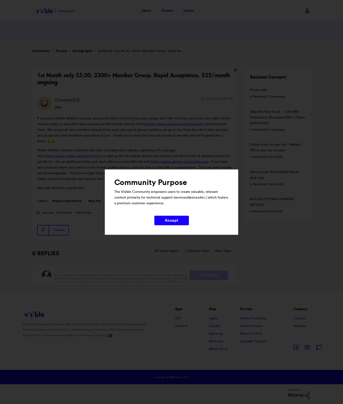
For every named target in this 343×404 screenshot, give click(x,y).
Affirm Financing (253, 318)
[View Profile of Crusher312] (67, 100)
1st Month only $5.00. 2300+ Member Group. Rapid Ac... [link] (141, 51)
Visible (55, 10)
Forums (167, 10)
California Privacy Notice (59, 335)
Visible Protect (251, 326)
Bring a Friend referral (66, 200)
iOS (178, 318)
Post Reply (208, 275)
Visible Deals (83, 212)
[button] (43, 230)
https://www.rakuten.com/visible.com (180, 162)
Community (41, 51)
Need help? (260, 96)
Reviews (299, 326)
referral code (64, 212)
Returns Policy (251, 333)
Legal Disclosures (81, 329)
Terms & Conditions (35, 329)
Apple (213, 318)
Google (214, 326)
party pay (48, 212)
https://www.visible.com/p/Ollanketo (175, 124)
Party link (94, 200)
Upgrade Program (253, 341)
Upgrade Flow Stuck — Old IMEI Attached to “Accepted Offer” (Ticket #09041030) (277, 117)
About (146, 10)
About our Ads (105, 329)
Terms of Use (59, 329)
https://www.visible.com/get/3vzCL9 (73, 156)
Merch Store (218, 349)
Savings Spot (82, 51)
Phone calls (258, 90)
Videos (188, 10)
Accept (171, 220)
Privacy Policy (32, 335)
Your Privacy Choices (95, 335)
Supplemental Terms (131, 329)
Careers (299, 318)
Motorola (216, 341)
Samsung (216, 333)
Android (181, 326)
